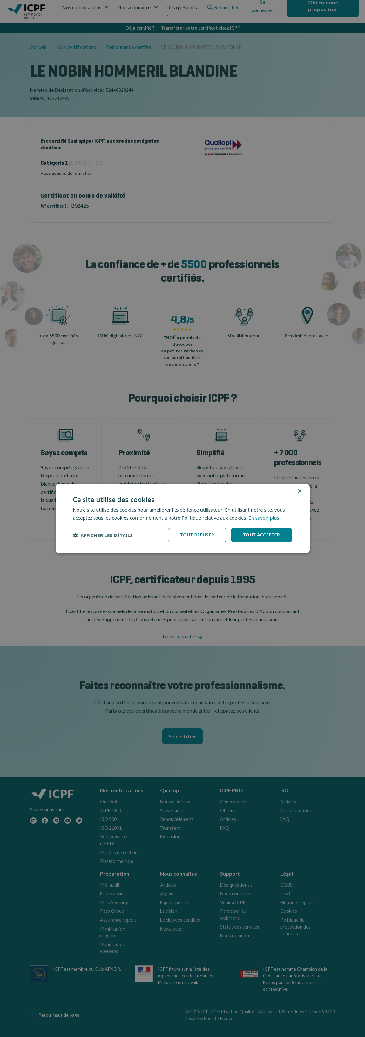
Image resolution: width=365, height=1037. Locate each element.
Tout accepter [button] (261, 535)
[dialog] (183, 518)
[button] (103, 535)
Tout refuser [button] (197, 535)
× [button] (299, 491)
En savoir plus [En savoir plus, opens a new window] (263, 517)
